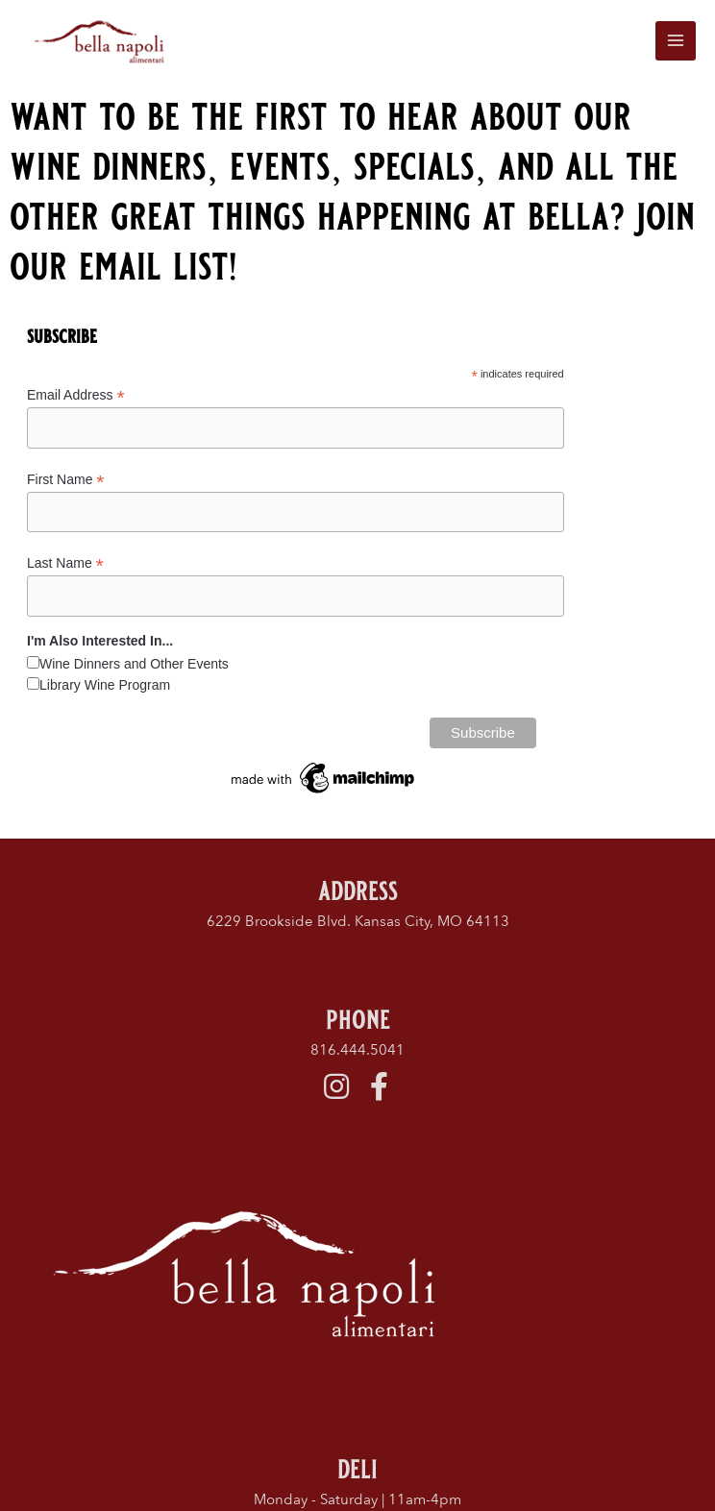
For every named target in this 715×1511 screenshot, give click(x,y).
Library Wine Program (104, 688)
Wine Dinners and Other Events (134, 667)
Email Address (76, 400)
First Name (66, 484)
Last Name (65, 567)
